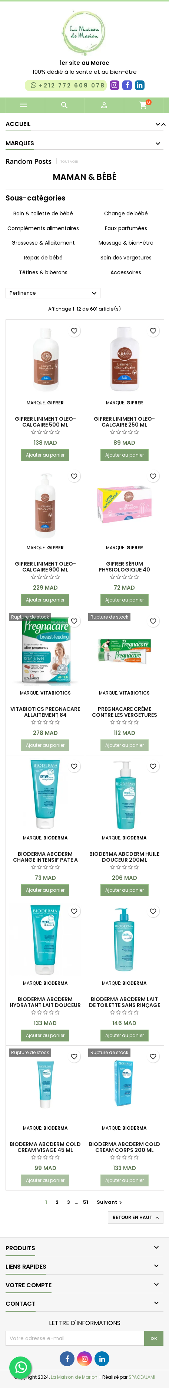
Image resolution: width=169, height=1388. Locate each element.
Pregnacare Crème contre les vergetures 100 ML (124, 715)
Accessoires (125, 272)
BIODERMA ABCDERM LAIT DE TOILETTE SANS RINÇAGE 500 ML (124, 1005)
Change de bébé (126, 213)
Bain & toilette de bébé (43, 213)
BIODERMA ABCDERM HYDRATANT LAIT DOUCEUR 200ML (45, 1005)
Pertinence (54, 293)
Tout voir (69, 161)
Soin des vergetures (126, 257)
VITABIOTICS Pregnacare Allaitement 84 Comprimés (45, 715)
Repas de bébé (43, 257)
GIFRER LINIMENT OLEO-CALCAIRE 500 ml (45, 421)
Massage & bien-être (126, 242)
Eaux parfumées (126, 228)
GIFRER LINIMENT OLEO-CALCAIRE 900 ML (45, 566)
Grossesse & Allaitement (43, 242)
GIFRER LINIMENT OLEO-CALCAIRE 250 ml (124, 421)
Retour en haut (136, 1217)
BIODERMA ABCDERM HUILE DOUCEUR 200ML (124, 857)
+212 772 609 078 (67, 85)
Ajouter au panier (45, 455)
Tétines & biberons (43, 272)
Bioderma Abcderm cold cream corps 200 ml (124, 1147)
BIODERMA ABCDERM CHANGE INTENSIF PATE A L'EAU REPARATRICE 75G (45, 859)
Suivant (110, 1202)
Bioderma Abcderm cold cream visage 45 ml (45, 1147)
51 (85, 1202)
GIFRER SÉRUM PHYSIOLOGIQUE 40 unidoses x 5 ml (124, 569)
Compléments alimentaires (43, 228)
